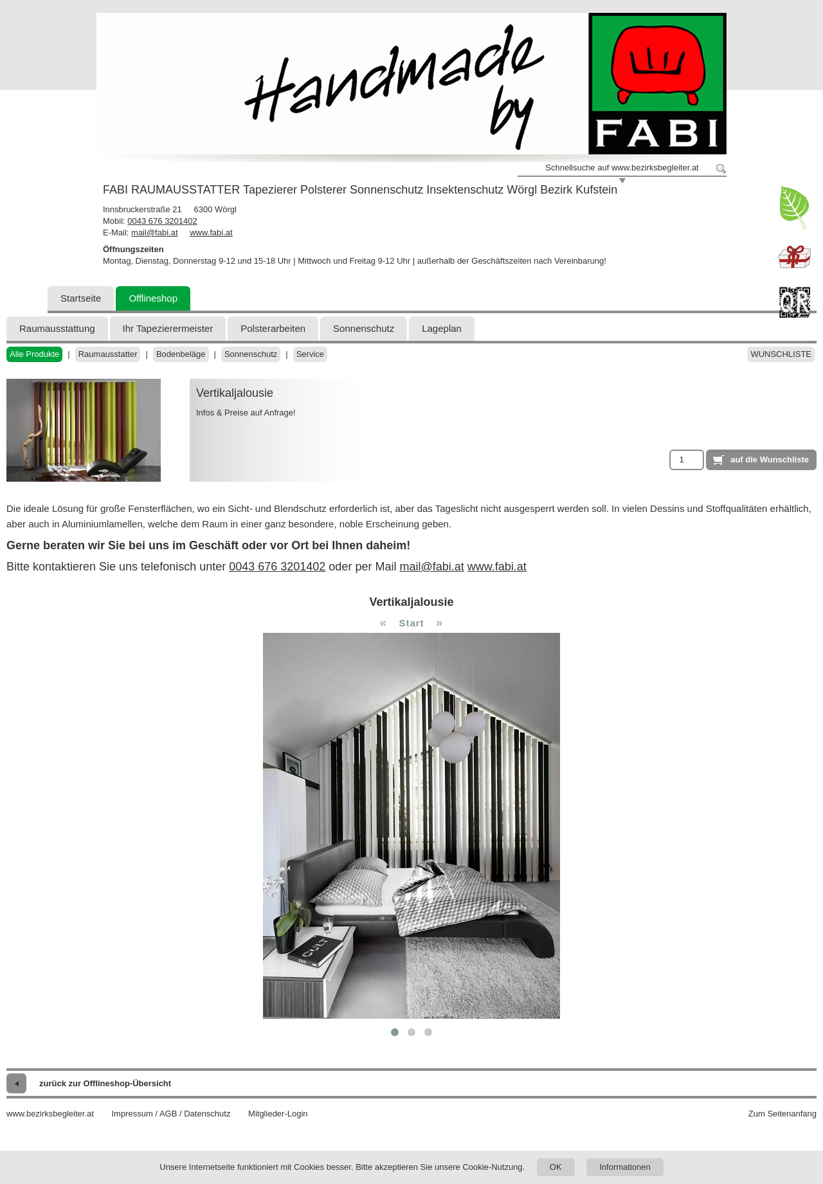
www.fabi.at (211, 232)
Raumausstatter (108, 354)
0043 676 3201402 (162, 221)
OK (556, 1167)
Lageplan (442, 328)
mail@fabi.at (154, 232)
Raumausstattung (57, 328)
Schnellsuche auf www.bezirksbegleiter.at (621, 167)
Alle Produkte (34, 354)
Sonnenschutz (363, 328)
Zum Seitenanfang (782, 1113)
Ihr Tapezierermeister (168, 328)
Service (310, 354)
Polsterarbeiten (272, 328)
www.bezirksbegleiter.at (50, 1113)
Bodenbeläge (181, 354)
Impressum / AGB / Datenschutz (170, 1113)
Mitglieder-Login (278, 1113)
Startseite (80, 298)
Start (411, 622)
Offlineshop (153, 298)
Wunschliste (780, 354)
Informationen (625, 1167)
